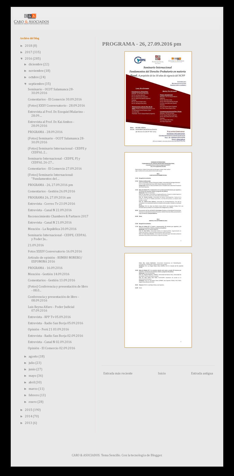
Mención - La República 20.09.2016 (52, 229)
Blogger (156, 455)
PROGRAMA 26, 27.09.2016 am (49, 197)
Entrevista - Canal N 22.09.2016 (50, 210)
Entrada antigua (202, 373)
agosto (34, 356)
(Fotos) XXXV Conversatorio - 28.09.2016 (56, 105)
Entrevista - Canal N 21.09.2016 (50, 222)
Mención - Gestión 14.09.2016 (48, 274)
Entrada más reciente (118, 373)
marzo (33, 388)
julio (32, 363)
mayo (33, 375)
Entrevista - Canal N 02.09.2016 (50, 342)
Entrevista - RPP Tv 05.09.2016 (49, 317)
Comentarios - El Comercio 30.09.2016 (55, 99)
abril (32, 382)
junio (32, 369)
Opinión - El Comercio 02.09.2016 (51, 348)
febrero (34, 395)
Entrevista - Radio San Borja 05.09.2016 (55, 323)
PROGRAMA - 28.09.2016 (45, 132)
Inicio (162, 373)
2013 (29, 423)
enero (33, 402)
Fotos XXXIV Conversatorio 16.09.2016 (55, 251)
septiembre (37, 84)
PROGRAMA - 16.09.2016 (45, 268)
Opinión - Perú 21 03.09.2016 (48, 329)
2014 (29, 416)
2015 (29, 410)
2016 (29, 58)
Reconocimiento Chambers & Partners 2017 (58, 216)
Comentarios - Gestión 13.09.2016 (51, 280)
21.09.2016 (36, 245)
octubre (34, 77)
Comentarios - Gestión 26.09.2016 (51, 191)
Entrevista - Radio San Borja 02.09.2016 (55, 336)
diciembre (36, 64)
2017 (29, 52)
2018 (29, 45)
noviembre (36, 70)
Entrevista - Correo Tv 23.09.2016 (51, 203)
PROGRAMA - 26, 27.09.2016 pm (50, 185)
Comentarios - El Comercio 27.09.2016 (55, 168)
